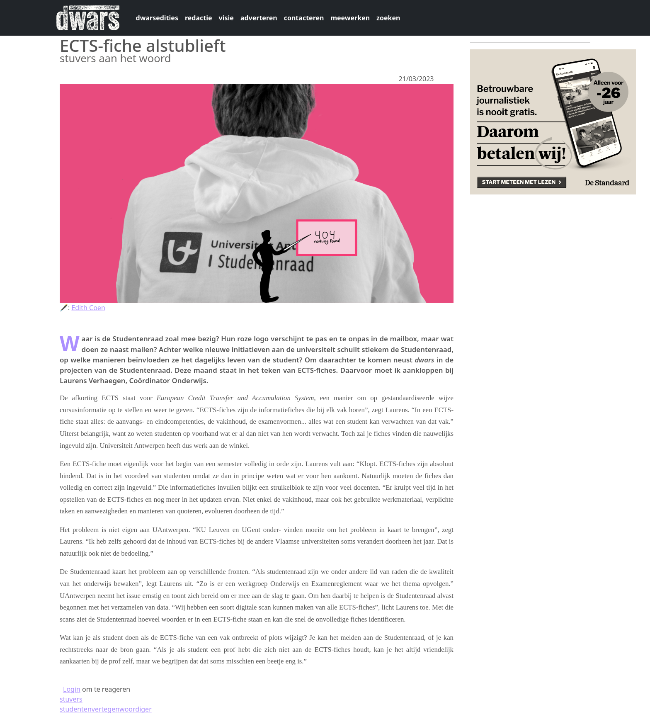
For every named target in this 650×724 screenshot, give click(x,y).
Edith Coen (88, 307)
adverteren (258, 17)
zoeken (388, 17)
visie (226, 17)
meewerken (350, 17)
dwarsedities (157, 17)
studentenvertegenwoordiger (106, 709)
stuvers (71, 699)
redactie (198, 17)
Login (71, 689)
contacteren (304, 17)
